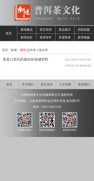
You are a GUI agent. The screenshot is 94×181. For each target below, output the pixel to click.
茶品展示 (65, 29)
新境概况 (27, 29)
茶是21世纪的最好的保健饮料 (25, 59)
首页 (9, 33)
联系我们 (84, 84)
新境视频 (84, 37)
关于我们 (28, 84)
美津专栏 (46, 37)
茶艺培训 (46, 29)
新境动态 (27, 37)
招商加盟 (84, 29)
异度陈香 (65, 37)
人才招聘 (65, 84)
